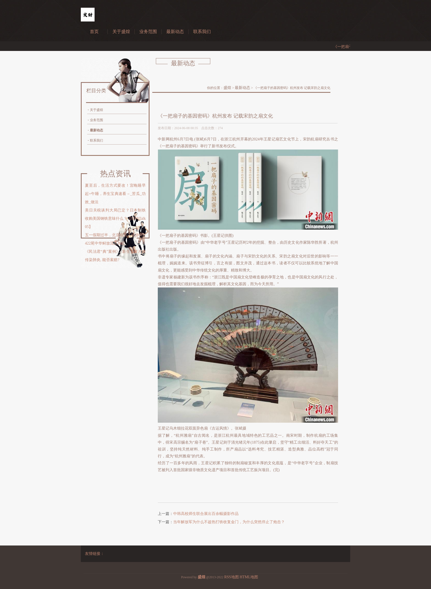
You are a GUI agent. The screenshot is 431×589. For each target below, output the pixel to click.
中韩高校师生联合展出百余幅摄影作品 (206, 514)
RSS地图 (231, 577)
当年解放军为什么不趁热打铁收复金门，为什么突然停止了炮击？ (229, 522)
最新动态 (175, 31)
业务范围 (148, 31)
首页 (94, 31)
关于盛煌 (121, 31)
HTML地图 (249, 577)
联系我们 (202, 31)
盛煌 (227, 88)
